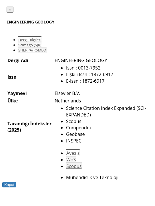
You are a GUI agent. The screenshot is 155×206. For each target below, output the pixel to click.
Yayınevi (17, 93)
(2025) (14, 130)
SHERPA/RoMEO (32, 50)
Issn (12, 77)
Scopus (74, 166)
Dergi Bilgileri (29, 39)
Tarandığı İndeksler (29, 123)
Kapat (9, 185)
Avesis (73, 153)
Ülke (12, 101)
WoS (71, 160)
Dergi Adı (17, 60)
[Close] (10, 10)
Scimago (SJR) (29, 44)
